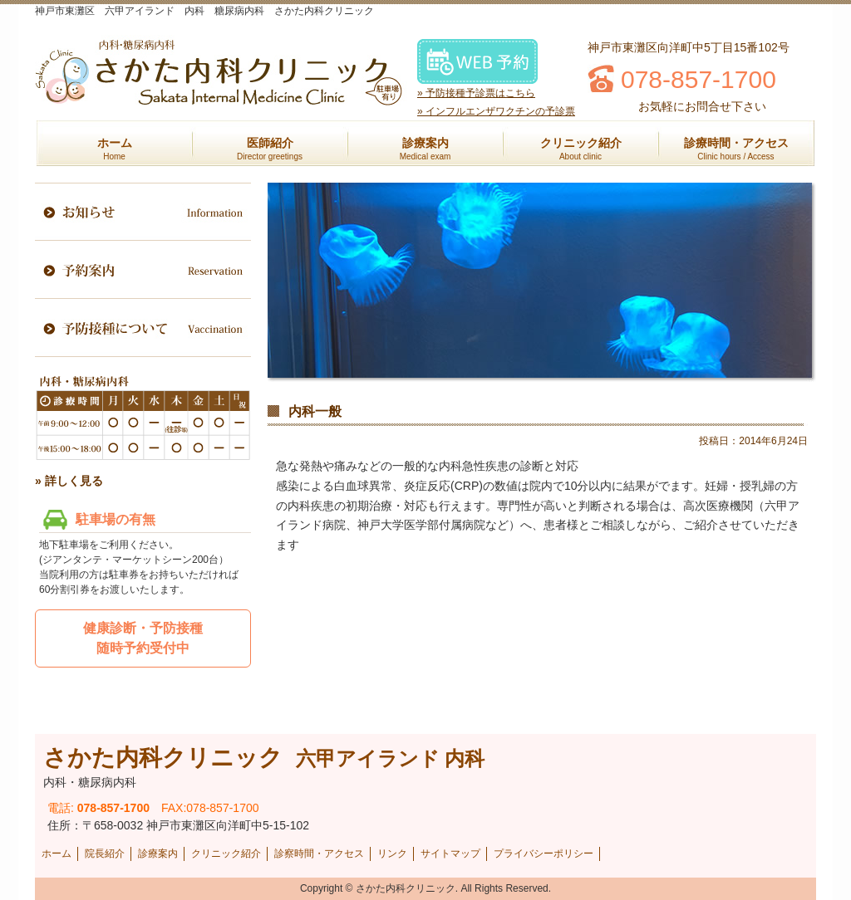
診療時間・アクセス (736, 148)
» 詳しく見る (69, 480)
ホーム (114, 148)
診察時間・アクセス (319, 853)
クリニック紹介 (581, 148)
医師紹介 (270, 148)
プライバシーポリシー (543, 853)
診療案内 (425, 148)
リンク (392, 853)
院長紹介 (105, 853)
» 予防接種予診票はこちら (476, 93)
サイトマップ (450, 853)
